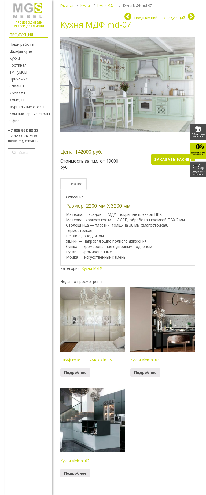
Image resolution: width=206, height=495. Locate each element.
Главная (66, 5)
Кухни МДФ (106, 5)
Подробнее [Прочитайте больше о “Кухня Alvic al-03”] (145, 372)
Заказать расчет (173, 159)
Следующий (174, 17)
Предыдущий (145, 17)
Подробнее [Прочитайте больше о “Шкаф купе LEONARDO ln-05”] (75, 372)
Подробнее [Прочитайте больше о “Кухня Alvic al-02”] (75, 473)
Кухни (85, 5)
